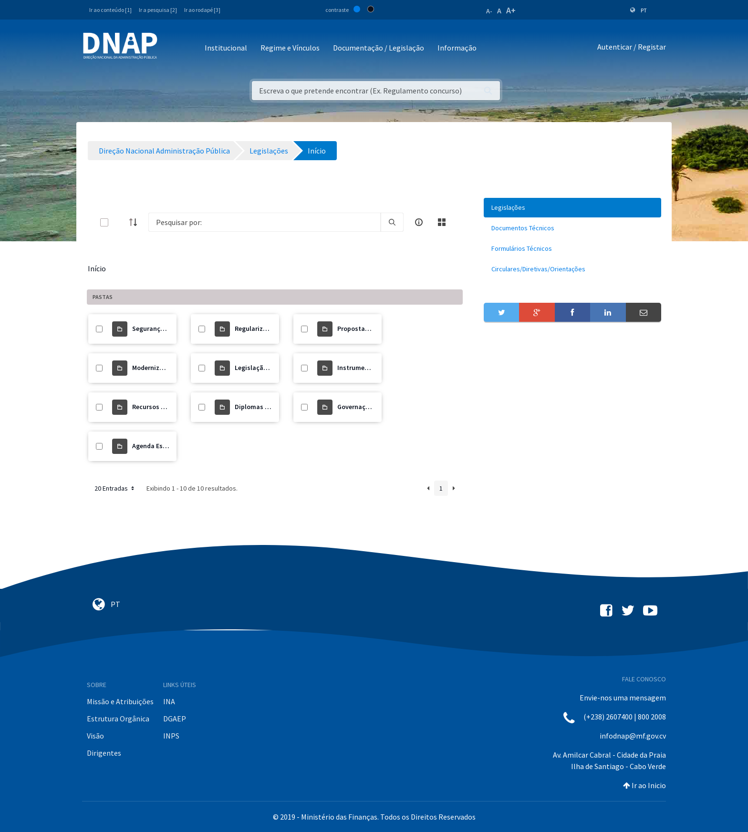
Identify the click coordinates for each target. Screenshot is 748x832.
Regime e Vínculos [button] (290, 47)
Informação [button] (457, 47)
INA (169, 701)
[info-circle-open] (418, 222)
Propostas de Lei (362, 328)
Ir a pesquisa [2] (158, 9)
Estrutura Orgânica (118, 718)
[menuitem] (572, 207)
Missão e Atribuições (120, 701)
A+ (511, 10)
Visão (95, 735)
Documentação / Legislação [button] (378, 47)
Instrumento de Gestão (371, 367)
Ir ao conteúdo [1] (110, 9)
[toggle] (120, 222)
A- (489, 11)
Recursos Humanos (160, 406)
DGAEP (174, 718)
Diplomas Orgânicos (265, 406)
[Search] (264, 222)
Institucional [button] (226, 47)
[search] (392, 222)
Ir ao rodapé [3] (202, 9)
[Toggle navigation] (171, 48)
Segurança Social (158, 328)
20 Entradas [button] (115, 488)
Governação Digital (366, 406)
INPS (171, 735)
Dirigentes (104, 753)
